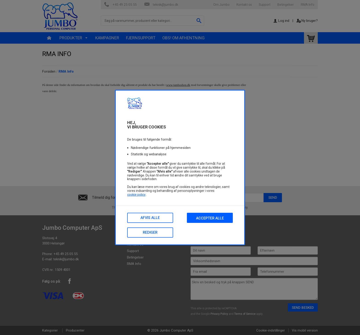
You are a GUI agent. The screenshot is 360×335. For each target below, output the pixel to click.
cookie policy (136, 194)
